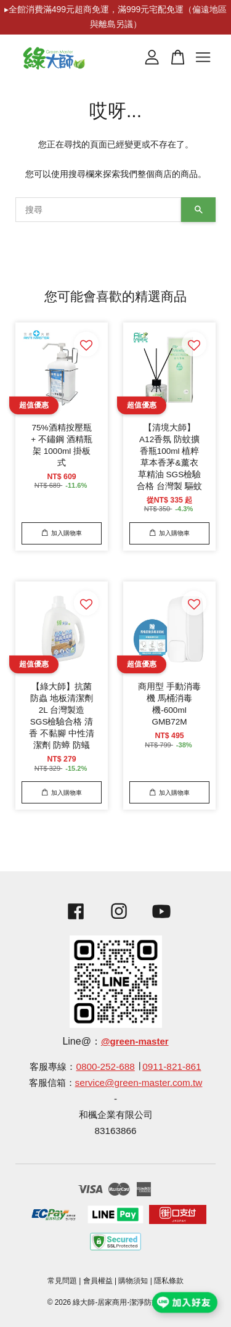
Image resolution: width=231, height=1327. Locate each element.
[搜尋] (98, 209)
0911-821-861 (171, 1066)
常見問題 (62, 1280)
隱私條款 (169, 1280)
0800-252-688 (105, 1066)
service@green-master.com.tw (139, 1082)
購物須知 (133, 1280)
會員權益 (98, 1280)
